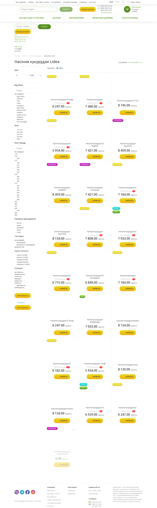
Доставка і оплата (42, 2)
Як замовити (56, 2)
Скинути (21, 302)
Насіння (56, 18)
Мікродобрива (76, 18)
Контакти (92, 2)
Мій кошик (136, 7)
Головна (17, 56)
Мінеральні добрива (103, 18)
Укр (111, 2)
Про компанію (21, 2)
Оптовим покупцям (70, 2)
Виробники (72, 494)
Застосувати (22, 307)
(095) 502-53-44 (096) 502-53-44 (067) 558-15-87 (21, 39)
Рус (117, 2)
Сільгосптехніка (130, 18)
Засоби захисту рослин (31, 18)
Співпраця (83, 2)
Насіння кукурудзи (36, 56)
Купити (63, 112)
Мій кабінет (51, 491)
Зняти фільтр (22, 295)
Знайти (66, 9)
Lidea (59, 68)
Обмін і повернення (54, 500)
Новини (31, 2)
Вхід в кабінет (134, 2)
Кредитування (87, 9)
